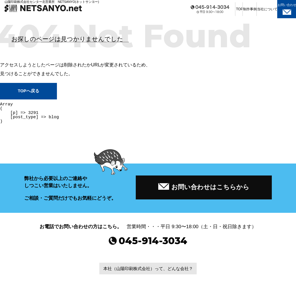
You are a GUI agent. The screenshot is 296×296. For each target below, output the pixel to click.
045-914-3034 (148, 244)
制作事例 (213, 11)
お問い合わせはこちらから (203, 188)
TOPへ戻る (28, 91)
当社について (245, 11)
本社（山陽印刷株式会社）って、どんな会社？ (148, 272)
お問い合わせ (278, 11)
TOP (182, 11)
